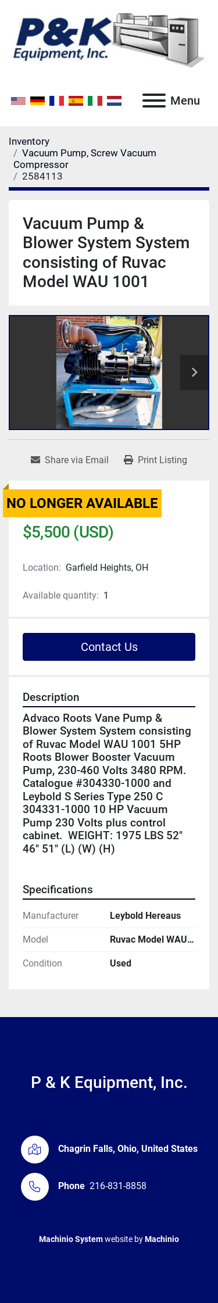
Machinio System (71, 1239)
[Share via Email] (69, 460)
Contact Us (109, 647)
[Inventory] (29, 141)
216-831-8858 (118, 1185)
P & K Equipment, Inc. (109, 1082)
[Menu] (154, 101)
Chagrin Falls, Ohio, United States (128, 1148)
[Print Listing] (155, 460)
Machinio (162, 1239)
